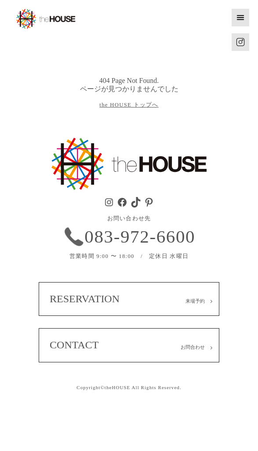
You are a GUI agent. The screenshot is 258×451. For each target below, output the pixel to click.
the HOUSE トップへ (128, 105)
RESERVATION (85, 298)
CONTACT (74, 345)
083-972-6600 (139, 236)
